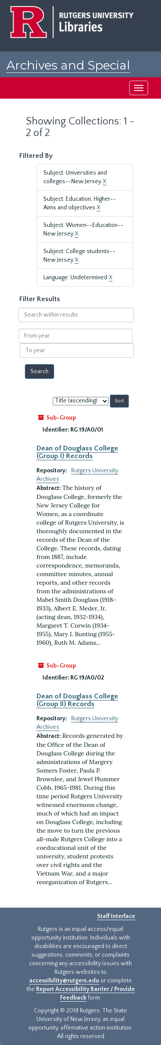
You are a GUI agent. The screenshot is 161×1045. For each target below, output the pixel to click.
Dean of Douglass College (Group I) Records (77, 452)
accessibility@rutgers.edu (64, 980)
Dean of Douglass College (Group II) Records (77, 700)
